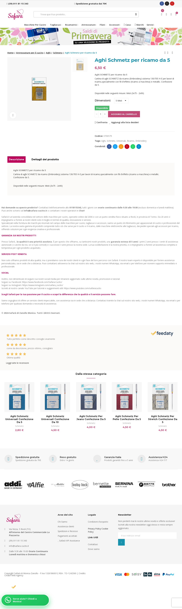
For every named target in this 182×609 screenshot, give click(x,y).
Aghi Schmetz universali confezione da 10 (55, 419)
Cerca (136, 14)
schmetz (111, 140)
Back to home (168, 52)
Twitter (115, 146)
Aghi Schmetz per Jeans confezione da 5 (91, 418)
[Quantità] (101, 114)
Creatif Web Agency (13, 575)
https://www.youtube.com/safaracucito (82, 288)
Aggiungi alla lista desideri (125, 122)
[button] (17, 3)
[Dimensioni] (121, 100)
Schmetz (19, 426)
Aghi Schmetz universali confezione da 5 (19, 419)
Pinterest (127, 146)
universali (121, 140)
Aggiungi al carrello (124, 114)
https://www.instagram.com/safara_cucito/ (42, 285)
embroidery (141, 140)
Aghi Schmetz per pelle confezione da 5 (127, 418)
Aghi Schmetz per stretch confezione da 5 (162, 419)
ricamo (130, 140)
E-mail (121, 146)
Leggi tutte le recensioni (17, 362)
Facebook (109, 146)
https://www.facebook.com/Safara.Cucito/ (42, 282)
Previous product (165, 52)
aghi (103, 140)
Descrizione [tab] (16, 159)
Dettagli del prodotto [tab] (45, 159)
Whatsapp (132, 146)
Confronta (101, 122)
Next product (172, 52)
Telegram (138, 146)
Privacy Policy (94, 528)
